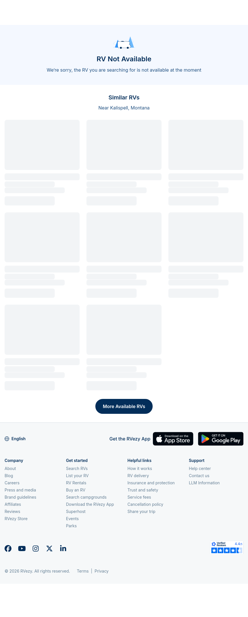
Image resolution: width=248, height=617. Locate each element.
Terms (82, 571)
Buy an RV (76, 489)
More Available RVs (124, 406)
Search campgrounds (86, 497)
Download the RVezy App (90, 504)
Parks (71, 525)
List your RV (77, 475)
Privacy (102, 571)
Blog (9, 475)
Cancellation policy (145, 504)
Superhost (76, 511)
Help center (200, 468)
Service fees (139, 497)
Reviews (12, 511)
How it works (139, 468)
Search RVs (77, 468)
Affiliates (13, 504)
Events (72, 518)
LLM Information (204, 482)
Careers (12, 482)
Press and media (20, 489)
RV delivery (138, 475)
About (10, 468)
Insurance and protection (151, 482)
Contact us (199, 475)
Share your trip (141, 511)
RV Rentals (76, 482)
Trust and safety (142, 489)
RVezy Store (16, 518)
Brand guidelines (20, 497)
